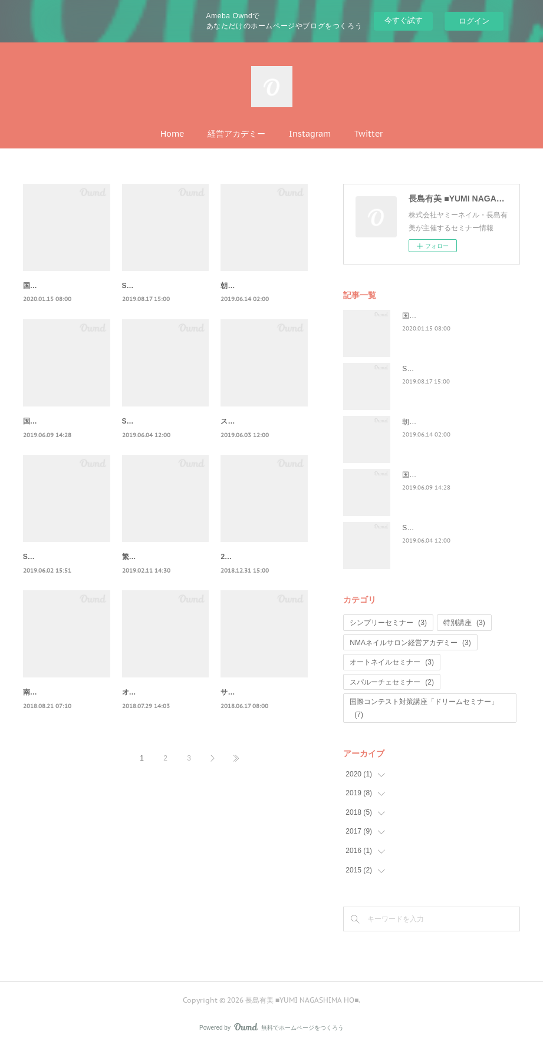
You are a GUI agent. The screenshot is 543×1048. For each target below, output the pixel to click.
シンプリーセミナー (388, 623)
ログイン (474, 20)
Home (172, 133)
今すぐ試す (403, 20)
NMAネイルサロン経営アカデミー (410, 643)
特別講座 (464, 623)
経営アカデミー (236, 133)
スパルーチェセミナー (392, 682)
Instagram (310, 133)
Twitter (368, 133)
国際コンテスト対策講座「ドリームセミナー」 (424, 708)
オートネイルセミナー (392, 662)
